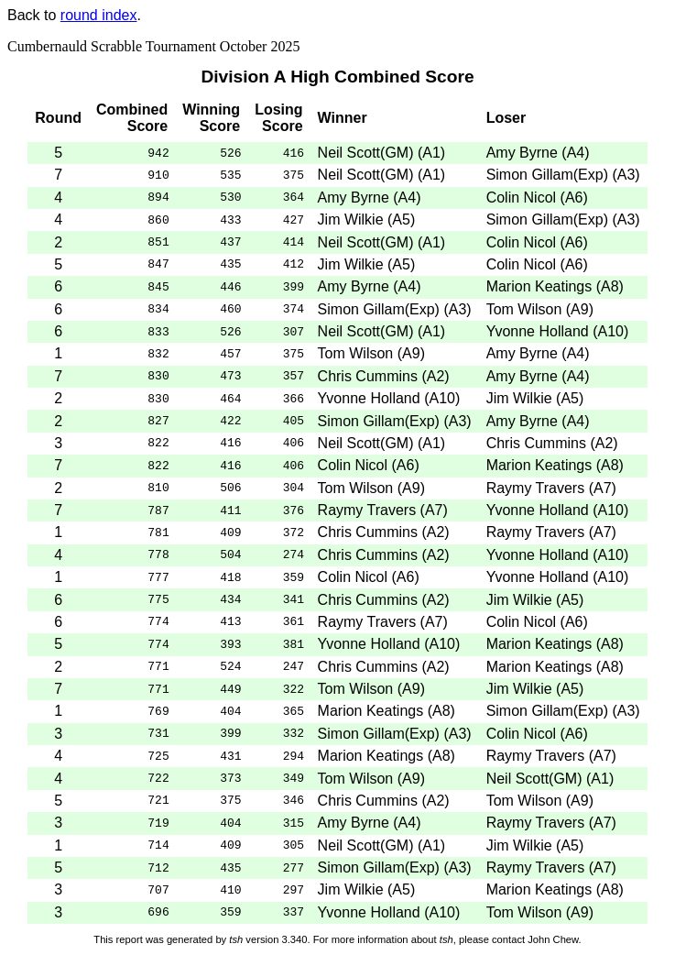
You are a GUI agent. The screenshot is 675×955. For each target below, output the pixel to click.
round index (98, 15)
